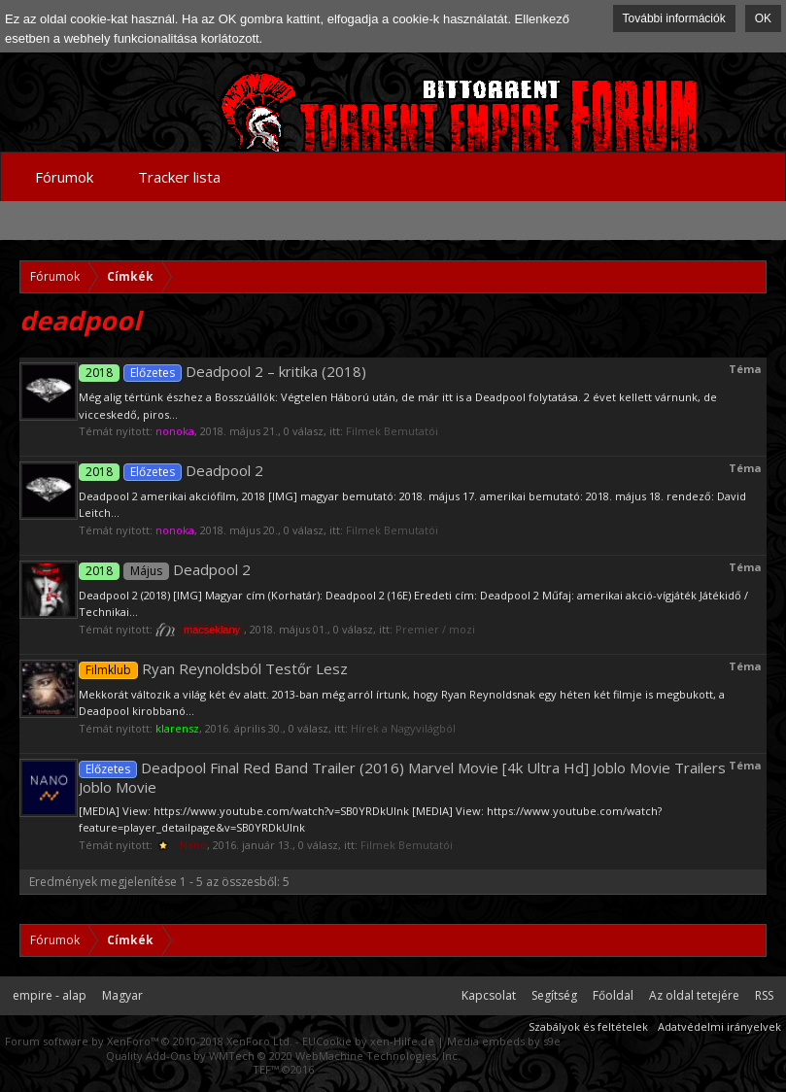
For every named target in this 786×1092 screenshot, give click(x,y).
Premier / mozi (435, 629)
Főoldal (613, 995)
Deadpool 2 (171, 470)
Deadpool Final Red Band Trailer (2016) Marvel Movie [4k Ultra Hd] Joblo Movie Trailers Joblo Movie (402, 777)
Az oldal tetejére (694, 995)
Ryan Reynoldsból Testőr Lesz (213, 668)
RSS (764, 995)
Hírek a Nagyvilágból (403, 728)
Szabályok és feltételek (588, 1026)
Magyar (122, 995)
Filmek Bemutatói (392, 431)
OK (763, 18)
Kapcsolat (488, 995)
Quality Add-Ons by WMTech (283, 1055)
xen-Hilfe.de (402, 1041)
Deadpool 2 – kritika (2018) (222, 371)
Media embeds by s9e (504, 1041)
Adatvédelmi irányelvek (719, 1026)
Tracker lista (179, 177)
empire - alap (49, 995)
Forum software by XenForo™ (148, 1041)
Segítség (554, 995)
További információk (674, 18)
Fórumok (64, 177)
